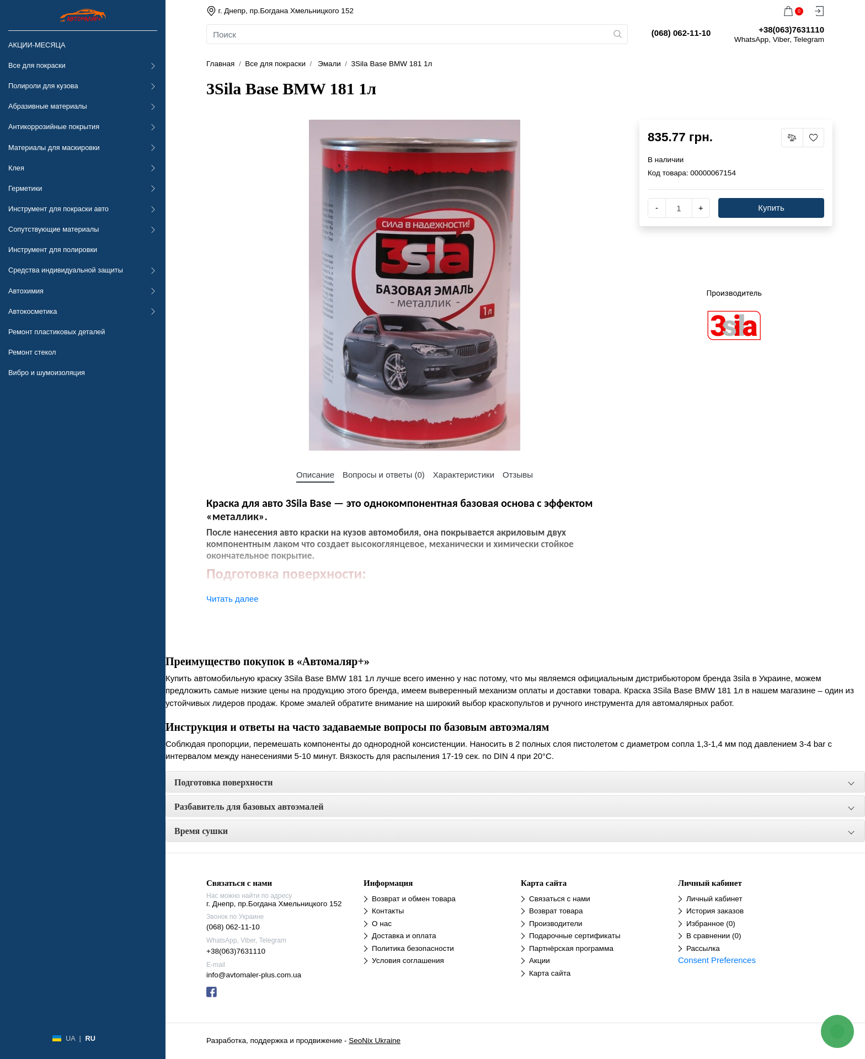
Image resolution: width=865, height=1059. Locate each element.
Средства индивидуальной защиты (65, 270)
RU (90, 1038)
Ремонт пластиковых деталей (56, 332)
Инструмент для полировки (52, 249)
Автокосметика (32, 311)
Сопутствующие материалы (53, 229)
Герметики (25, 188)
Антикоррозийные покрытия (53, 126)
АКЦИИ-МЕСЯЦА (36, 45)
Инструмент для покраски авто (58, 209)
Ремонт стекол (32, 352)
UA (70, 1038)
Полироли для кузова (43, 86)
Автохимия (26, 291)
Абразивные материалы (47, 106)
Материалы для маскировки (54, 147)
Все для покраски (37, 65)
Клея (16, 168)
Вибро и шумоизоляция (46, 372)
